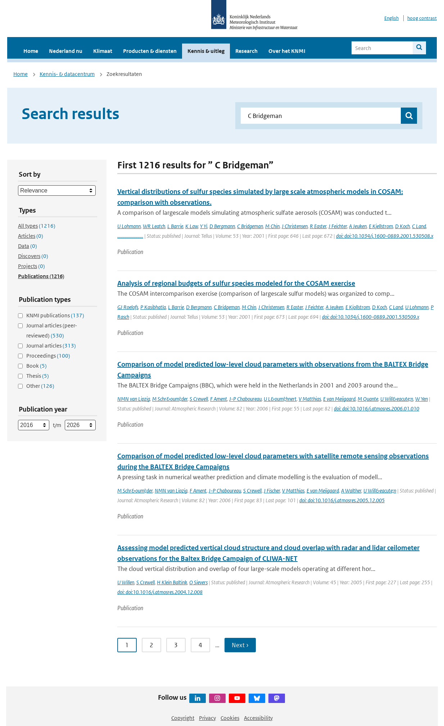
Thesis (37, 375)
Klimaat (102, 50)
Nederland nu (65, 50)
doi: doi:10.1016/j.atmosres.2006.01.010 (376, 408)
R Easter (318, 226)
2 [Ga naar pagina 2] (151, 645)
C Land (419, 226)
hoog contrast (422, 18)
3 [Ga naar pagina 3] (176, 645)
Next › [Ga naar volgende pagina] (240, 645)
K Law (191, 226)
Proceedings (48, 355)
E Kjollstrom (357, 307)
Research (246, 50)
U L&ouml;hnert (280, 398)
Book (36, 365)
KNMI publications (55, 315)
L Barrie (175, 226)
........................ (130, 235)
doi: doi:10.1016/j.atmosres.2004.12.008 (160, 592)
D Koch (402, 226)
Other (40, 385)
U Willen (125, 582)
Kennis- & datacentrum (67, 74)
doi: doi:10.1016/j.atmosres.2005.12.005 (342, 500)
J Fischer (272, 490)
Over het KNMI (286, 50)
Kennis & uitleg (206, 50)
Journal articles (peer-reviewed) (51, 330)
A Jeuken (358, 226)
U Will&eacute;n (396, 398)
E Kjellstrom (381, 226)
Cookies (230, 717)
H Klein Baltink (172, 582)
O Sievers (198, 582)
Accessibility (258, 717)
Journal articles (51, 345)
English (391, 18)
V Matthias (310, 398)
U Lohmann (129, 226)
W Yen (421, 398)
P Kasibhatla (153, 307)
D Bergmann (222, 226)
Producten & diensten (150, 50)
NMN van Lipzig (133, 398)
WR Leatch (154, 226)
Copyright (182, 717)
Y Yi (203, 226)
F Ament (218, 398)
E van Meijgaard (339, 398)
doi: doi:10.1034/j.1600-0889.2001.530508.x (384, 235)
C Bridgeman (250, 226)
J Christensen (295, 226)
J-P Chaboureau (245, 398)
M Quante (368, 398)
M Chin (272, 226)
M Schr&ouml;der (169, 398)
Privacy (207, 717)
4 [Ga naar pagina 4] (200, 645)
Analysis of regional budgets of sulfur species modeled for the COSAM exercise (236, 283)
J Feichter (338, 226)
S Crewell (199, 398)
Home (30, 50)
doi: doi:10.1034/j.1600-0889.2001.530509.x (370, 316)
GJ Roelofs (127, 307)
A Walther (351, 490)
